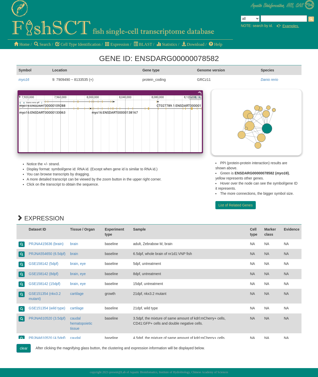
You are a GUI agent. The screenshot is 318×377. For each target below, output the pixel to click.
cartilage (77, 294)
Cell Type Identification (78, 44)
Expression (117, 44)
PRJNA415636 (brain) (46, 244)
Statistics (166, 44)
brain (74, 244)
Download (193, 44)
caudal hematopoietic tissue (81, 323)
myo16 (24, 80)
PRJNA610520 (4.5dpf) (47, 338)
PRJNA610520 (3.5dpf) (47, 318)
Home (21, 44)
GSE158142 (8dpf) (43, 274)
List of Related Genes (235, 205)
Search (42, 44)
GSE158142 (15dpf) (44, 284)
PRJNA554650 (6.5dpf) (47, 254)
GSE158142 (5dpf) (43, 264)
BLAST (143, 44)
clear (23, 348)
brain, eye (78, 264)
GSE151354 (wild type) (47, 308)
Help (215, 44)
